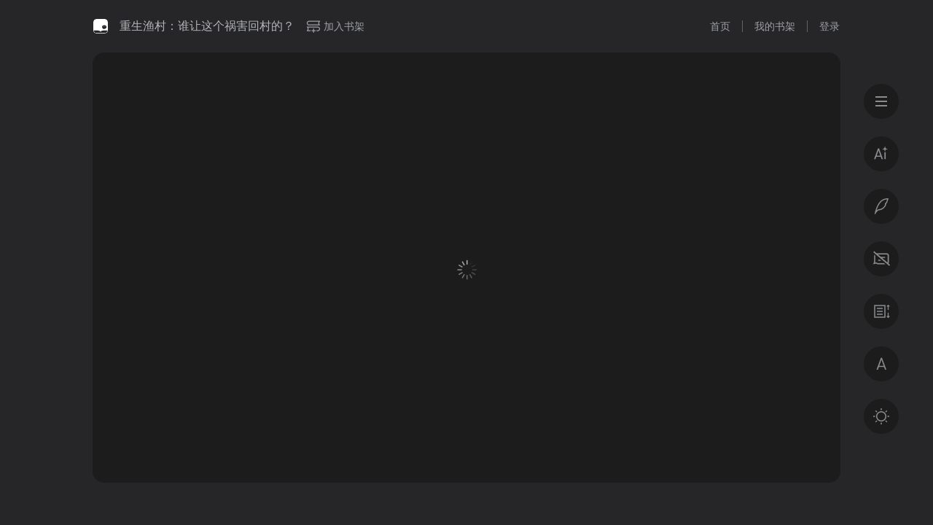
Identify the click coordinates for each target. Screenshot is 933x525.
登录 (829, 26)
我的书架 (774, 26)
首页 (720, 26)
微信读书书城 (100, 26)
